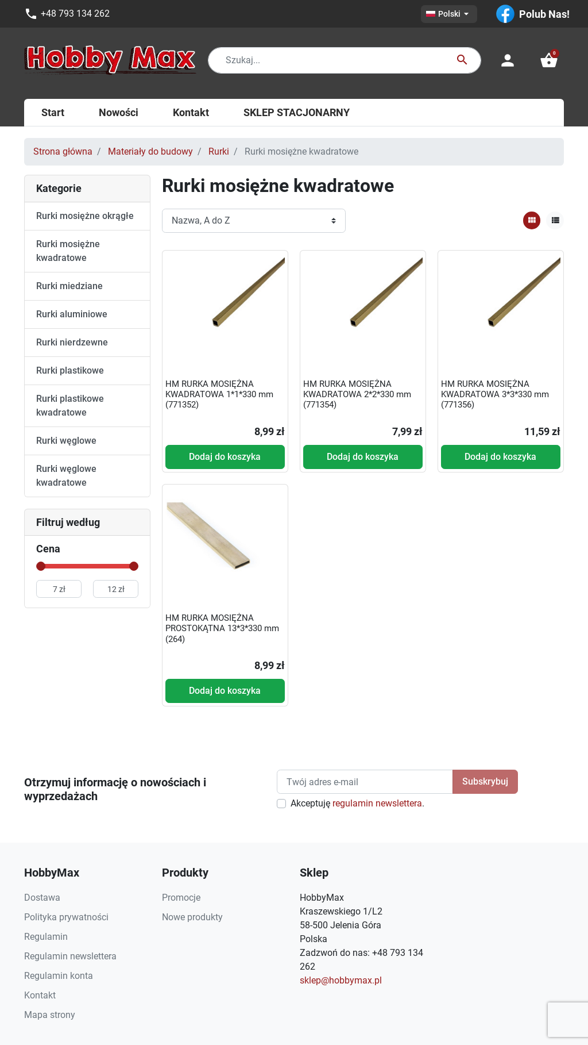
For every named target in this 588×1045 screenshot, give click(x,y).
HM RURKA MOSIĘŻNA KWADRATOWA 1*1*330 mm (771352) (219, 394)
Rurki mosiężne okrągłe (85, 215)
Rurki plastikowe (70, 370)
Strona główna (62, 151)
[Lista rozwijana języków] (449, 14)
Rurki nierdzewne (72, 342)
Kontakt (40, 995)
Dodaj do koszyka (225, 456)
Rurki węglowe (66, 440)
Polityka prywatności (66, 917)
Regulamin (46, 936)
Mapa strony (49, 1014)
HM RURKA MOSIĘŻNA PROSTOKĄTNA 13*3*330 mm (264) (222, 628)
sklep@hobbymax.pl (341, 980)
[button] (549, 60)
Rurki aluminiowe (71, 314)
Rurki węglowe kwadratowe (66, 475)
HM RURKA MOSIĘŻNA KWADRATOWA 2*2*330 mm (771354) (357, 394)
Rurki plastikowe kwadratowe (70, 405)
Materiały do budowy (150, 151)
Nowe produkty (192, 917)
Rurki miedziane (69, 286)
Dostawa (42, 897)
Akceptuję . (357, 803)
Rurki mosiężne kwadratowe (68, 251)
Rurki (218, 151)
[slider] (40, 566)
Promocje (181, 897)
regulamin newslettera (377, 803)
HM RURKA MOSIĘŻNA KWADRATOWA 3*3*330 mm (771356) (495, 394)
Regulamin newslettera (70, 956)
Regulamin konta (58, 975)
